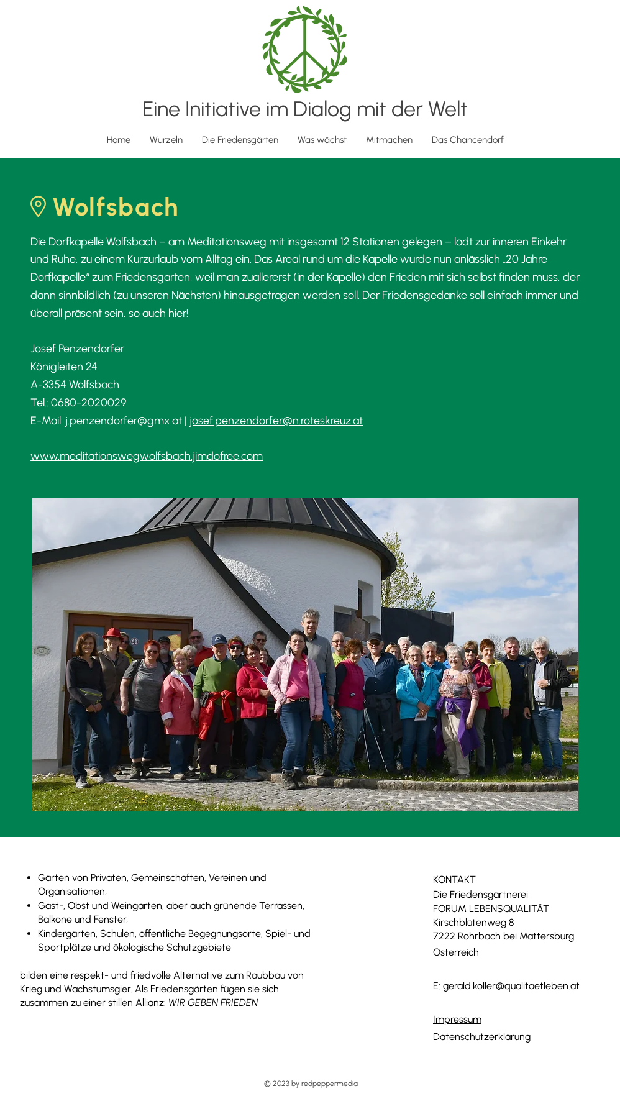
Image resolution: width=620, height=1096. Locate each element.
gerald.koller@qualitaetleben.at (511, 986)
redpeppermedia (329, 1083)
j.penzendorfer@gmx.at (123, 420)
